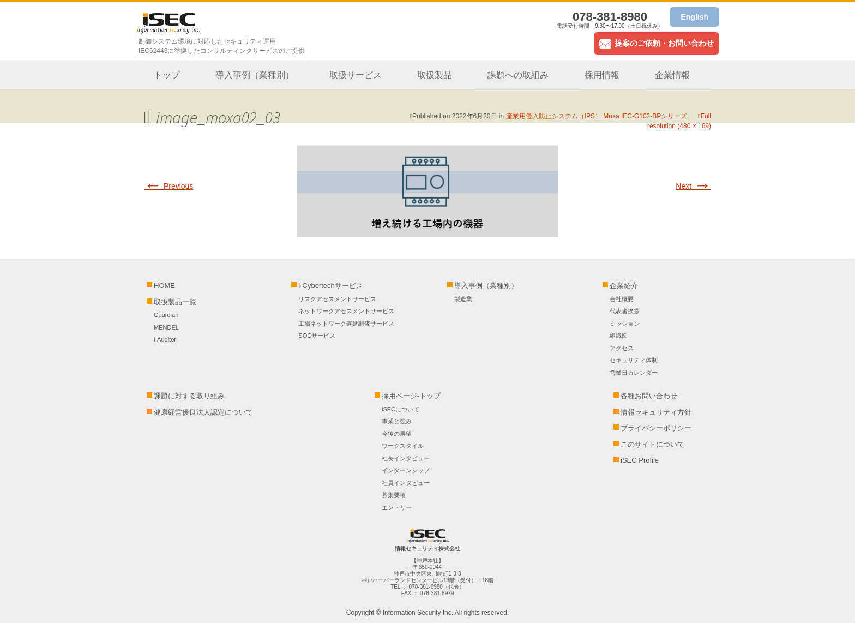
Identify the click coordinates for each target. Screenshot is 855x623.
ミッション (625, 323)
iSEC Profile (640, 460)
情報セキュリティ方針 (656, 412)
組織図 (619, 335)
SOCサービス (319, 335)
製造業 (463, 299)
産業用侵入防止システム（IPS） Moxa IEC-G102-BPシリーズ (597, 116)
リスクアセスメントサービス (337, 299)
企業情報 (672, 75)
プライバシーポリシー (656, 428)
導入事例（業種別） (254, 75)
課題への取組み (518, 75)
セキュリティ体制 (634, 360)
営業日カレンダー (634, 372)
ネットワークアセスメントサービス (346, 311)
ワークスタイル (403, 445)
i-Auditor (165, 339)
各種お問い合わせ (649, 396)
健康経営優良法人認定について (203, 412)
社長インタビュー (406, 458)
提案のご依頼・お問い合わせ (656, 43)
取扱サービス (355, 75)
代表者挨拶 (625, 311)
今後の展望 (397, 433)
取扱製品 (434, 75)
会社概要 (622, 299)
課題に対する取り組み (189, 396)
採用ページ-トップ (411, 396)
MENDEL (166, 327)
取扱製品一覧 (175, 302)
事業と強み (397, 421)
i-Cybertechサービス (330, 285)
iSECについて (400, 409)
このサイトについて (652, 444)
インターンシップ (406, 470)
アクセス (622, 348)
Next (693, 186)
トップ (167, 75)
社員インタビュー (406, 483)
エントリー (397, 507)
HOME (164, 285)
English (694, 17)
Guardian (166, 315)
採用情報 (602, 75)
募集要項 (394, 495)
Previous (168, 186)
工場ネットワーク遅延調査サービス (346, 323)
